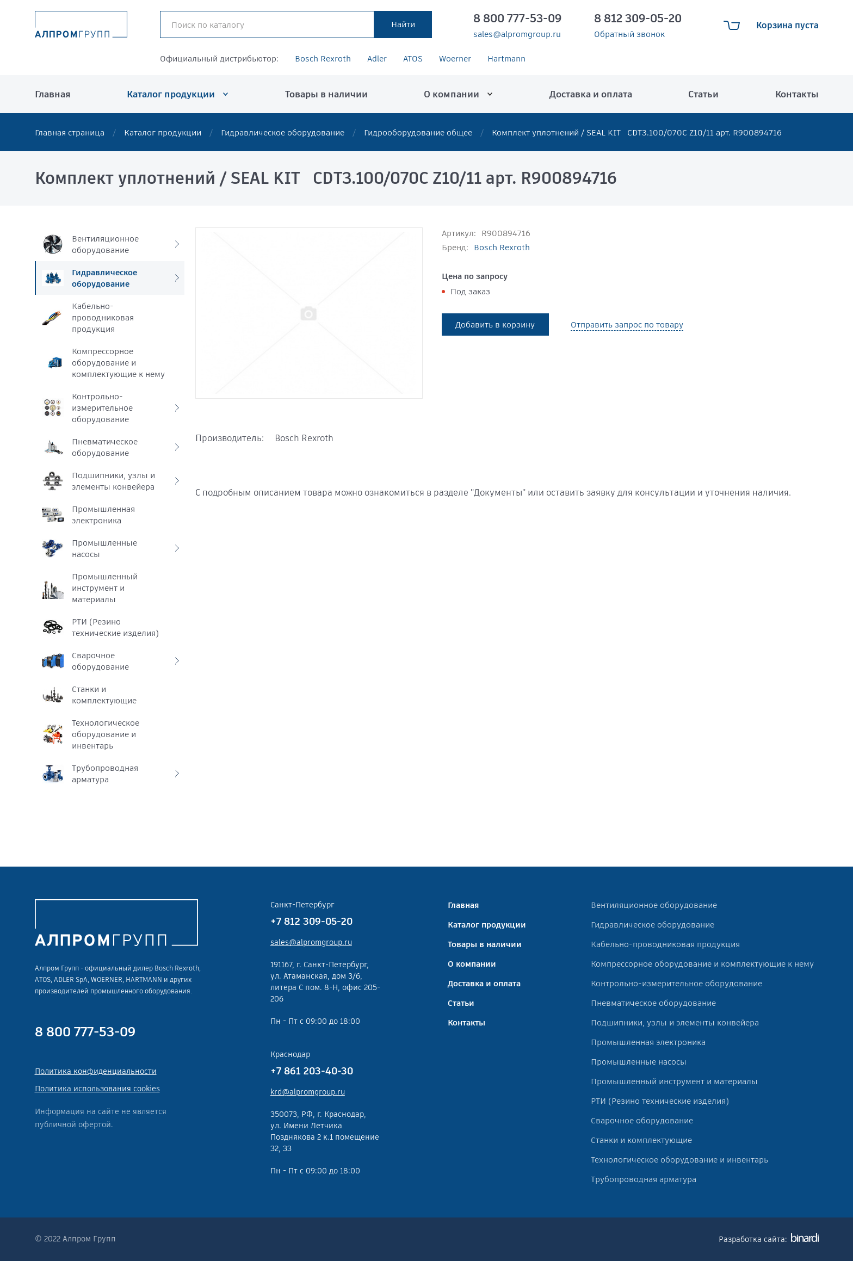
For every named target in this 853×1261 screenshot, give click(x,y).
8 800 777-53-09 (517, 18)
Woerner (455, 58)
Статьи (703, 94)
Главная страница (69, 132)
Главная (53, 94)
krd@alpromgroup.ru (307, 1091)
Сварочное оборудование (642, 1120)
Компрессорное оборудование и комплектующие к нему (702, 963)
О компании (451, 94)
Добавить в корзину (495, 324)
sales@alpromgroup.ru (517, 34)
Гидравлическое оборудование (282, 132)
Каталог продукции (171, 94)
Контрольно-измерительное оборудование (676, 983)
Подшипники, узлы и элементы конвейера (675, 1022)
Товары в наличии (326, 94)
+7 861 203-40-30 (311, 1071)
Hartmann (506, 58)
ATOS (413, 58)
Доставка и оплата (590, 94)
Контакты (797, 94)
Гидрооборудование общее (418, 132)
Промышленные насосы (639, 1061)
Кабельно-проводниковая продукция (665, 944)
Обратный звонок (629, 34)
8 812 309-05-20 (638, 18)
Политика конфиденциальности (96, 1071)
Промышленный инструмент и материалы (674, 1081)
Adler (377, 58)
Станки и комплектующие (641, 1140)
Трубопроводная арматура (643, 1179)
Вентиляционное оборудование (654, 905)
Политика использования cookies (97, 1088)
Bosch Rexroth (323, 58)
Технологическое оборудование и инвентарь (679, 1159)
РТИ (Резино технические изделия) (660, 1101)
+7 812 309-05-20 (311, 921)
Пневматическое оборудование (653, 1003)
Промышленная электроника (648, 1042)
